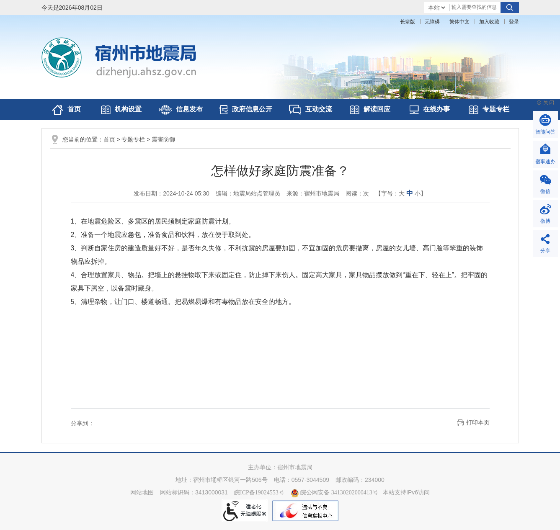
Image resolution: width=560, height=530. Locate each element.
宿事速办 (545, 162)
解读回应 (370, 109)
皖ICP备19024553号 (259, 492)
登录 (514, 22)
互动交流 (310, 110)
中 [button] (409, 193)
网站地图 (142, 492)
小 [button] (418, 193)
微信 (545, 191)
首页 (66, 110)
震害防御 (163, 139)
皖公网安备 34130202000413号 (334, 492)
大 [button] (402, 193)
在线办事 (430, 109)
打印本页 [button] (478, 422)
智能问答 (545, 132)
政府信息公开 (245, 109)
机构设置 (121, 109)
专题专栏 (489, 109)
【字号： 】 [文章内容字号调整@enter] (400, 193)
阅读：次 (357, 193)
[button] (407, 22)
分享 (545, 251)
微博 (545, 221)
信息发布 (181, 110)
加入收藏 (489, 22)
